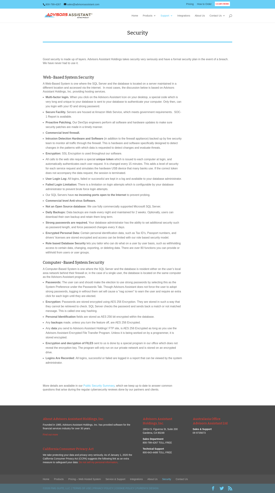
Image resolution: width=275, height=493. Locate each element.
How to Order (204, 4)
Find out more (50, 434)
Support (165, 15)
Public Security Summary (99, 385)
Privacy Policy (103, 488)
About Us (200, 15)
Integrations (183, 15)
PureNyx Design (147, 488)
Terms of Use (82, 488)
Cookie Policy (124, 488)
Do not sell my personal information (98, 462)
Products (147, 15)
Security (166, 479)
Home (135, 15)
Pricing (190, 4)
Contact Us (216, 15)
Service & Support (115, 479)
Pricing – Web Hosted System (84, 479)
